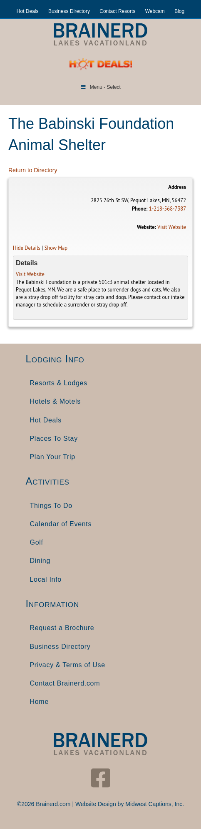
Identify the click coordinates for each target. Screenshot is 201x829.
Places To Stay (54, 438)
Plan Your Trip (52, 456)
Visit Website (171, 227)
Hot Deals (28, 11)
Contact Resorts (117, 11)
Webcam (155, 11)
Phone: (139, 208)
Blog (179, 11)
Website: (146, 227)
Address (177, 186)
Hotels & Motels (55, 401)
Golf (36, 542)
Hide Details (26, 247)
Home (39, 701)
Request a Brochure (62, 627)
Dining (40, 560)
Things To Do (51, 505)
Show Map (56, 247)
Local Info (46, 579)
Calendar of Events (61, 524)
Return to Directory (32, 170)
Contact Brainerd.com (65, 683)
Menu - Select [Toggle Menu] (100, 87)
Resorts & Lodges (58, 383)
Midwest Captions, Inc (153, 804)
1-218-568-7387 (167, 208)
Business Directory (69, 11)
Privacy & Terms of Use (67, 664)
